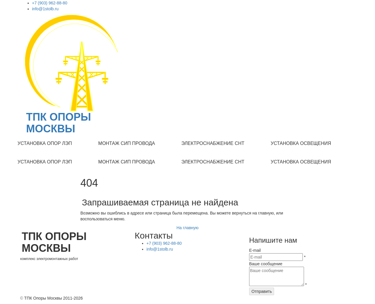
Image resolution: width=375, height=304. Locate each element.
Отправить (261, 291)
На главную (187, 227)
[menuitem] (45, 143)
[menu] (187, 143)
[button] (45, 143)
